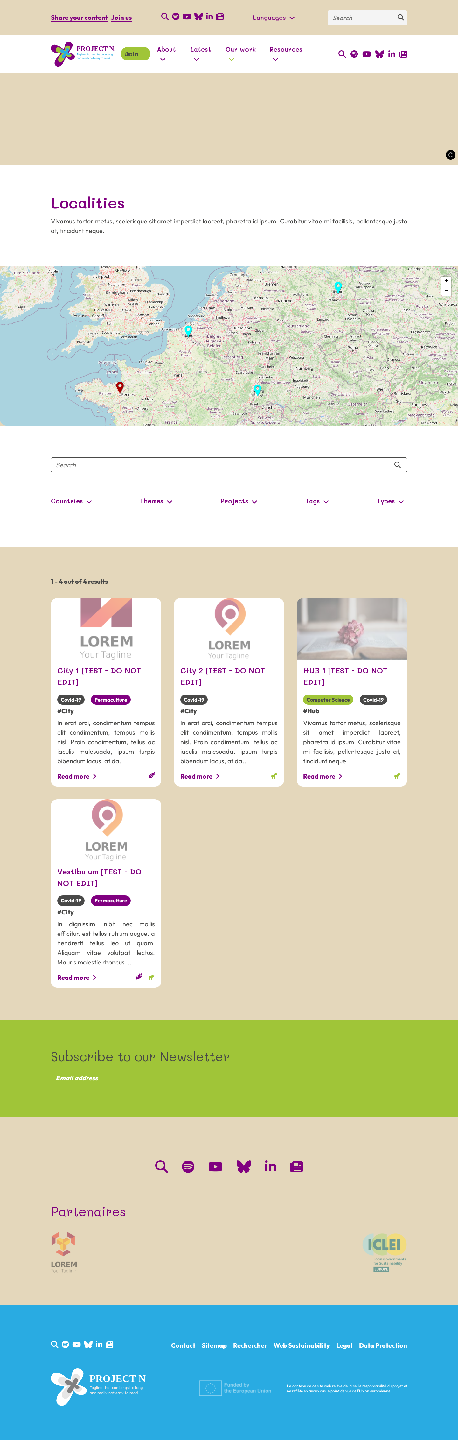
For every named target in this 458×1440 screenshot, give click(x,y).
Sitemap (214, 1345)
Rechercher (250, 1345)
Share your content (79, 17)
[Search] (367, 17)
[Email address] (140, 1077)
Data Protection (383, 1345)
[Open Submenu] (290, 18)
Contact (183, 1345)
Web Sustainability (302, 1345)
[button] (338, 288)
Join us (121, 17)
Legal (344, 1345)
